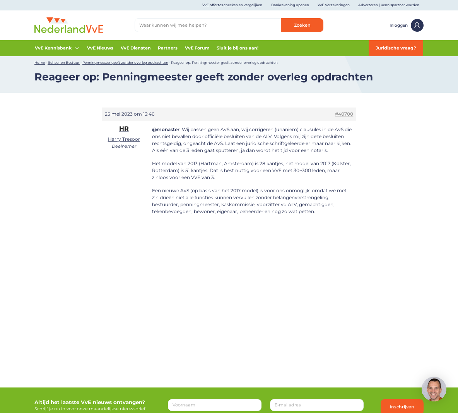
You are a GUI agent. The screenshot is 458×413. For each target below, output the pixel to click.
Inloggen (407, 25)
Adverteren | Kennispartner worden (388, 5)
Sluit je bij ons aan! (237, 48)
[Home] (68, 24)
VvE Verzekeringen (334, 5)
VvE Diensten (136, 48)
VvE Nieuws (100, 48)
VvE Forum (197, 48)
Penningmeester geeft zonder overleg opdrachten (125, 62)
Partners (168, 48)
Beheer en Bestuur (64, 62)
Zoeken (302, 25)
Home (39, 62)
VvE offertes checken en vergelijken (232, 5)
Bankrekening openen (290, 5)
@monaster (165, 129)
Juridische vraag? (396, 48)
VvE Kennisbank (57, 48)
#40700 (344, 114)
